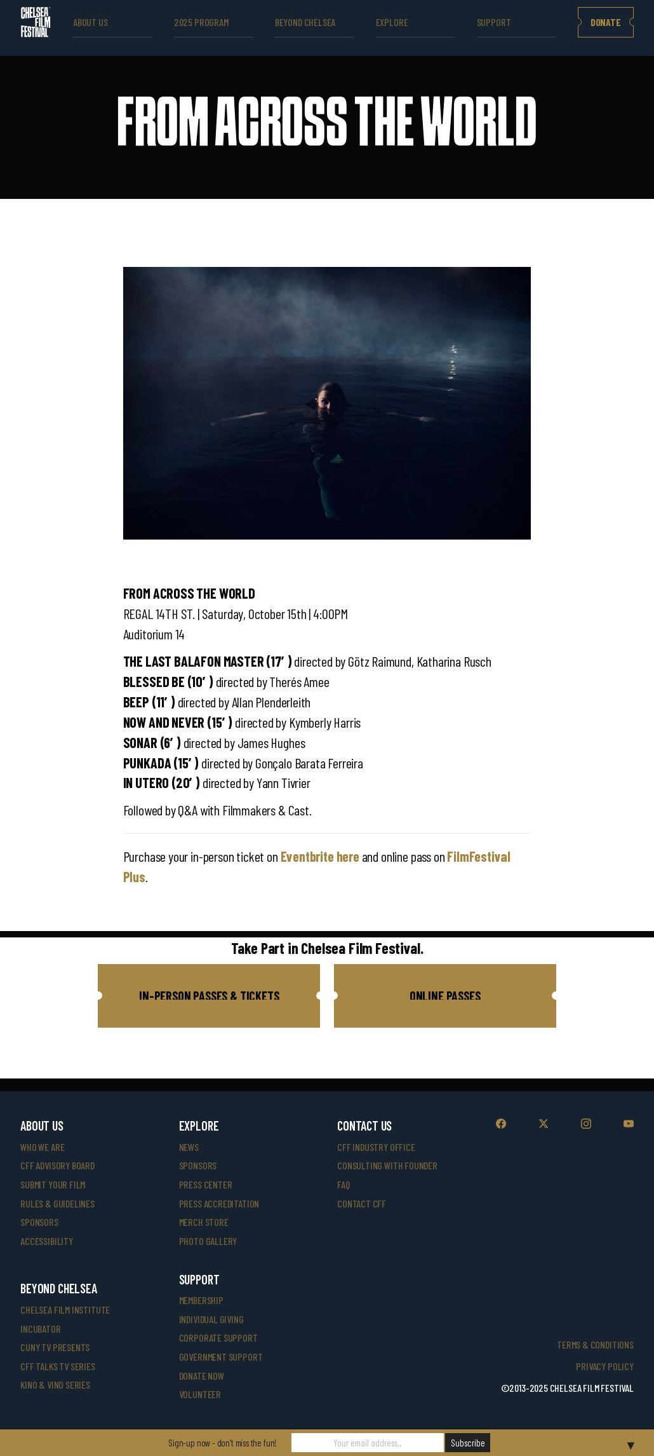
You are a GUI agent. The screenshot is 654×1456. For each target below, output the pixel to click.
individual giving (211, 1319)
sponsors (39, 1222)
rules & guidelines (57, 1203)
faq (343, 1184)
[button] (209, 996)
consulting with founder (387, 1165)
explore (392, 22)
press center (205, 1184)
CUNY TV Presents (55, 1347)
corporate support (218, 1337)
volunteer (200, 1394)
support (494, 22)
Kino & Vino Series (55, 1384)
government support (221, 1357)
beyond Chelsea (305, 22)
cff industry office (376, 1147)
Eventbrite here (320, 856)
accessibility (46, 1241)
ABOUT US (90, 22)
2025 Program (201, 22)
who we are (42, 1147)
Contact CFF (361, 1203)
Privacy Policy (604, 1366)
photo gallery (208, 1241)
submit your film (52, 1184)
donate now (201, 1376)
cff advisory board (57, 1165)
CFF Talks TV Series (57, 1366)
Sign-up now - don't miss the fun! (222, 1442)
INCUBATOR (40, 1329)
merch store (204, 1222)
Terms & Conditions (595, 1344)
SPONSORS (198, 1165)
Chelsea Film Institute (65, 1309)
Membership (201, 1300)
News (189, 1147)
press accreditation (219, 1203)
